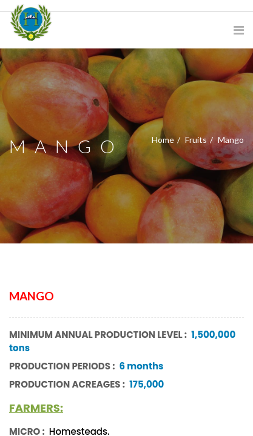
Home (163, 139)
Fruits (196, 139)
